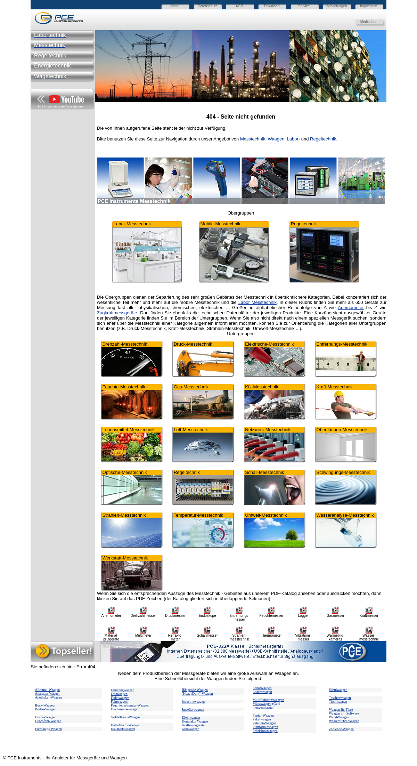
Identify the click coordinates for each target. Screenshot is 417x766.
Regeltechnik (323, 139)
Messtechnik (252, 139)
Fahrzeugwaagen (122, 690)
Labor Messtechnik (257, 302)
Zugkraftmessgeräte (117, 312)
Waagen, (277, 139)
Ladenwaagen (262, 692)
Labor (293, 139)
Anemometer (350, 307)
